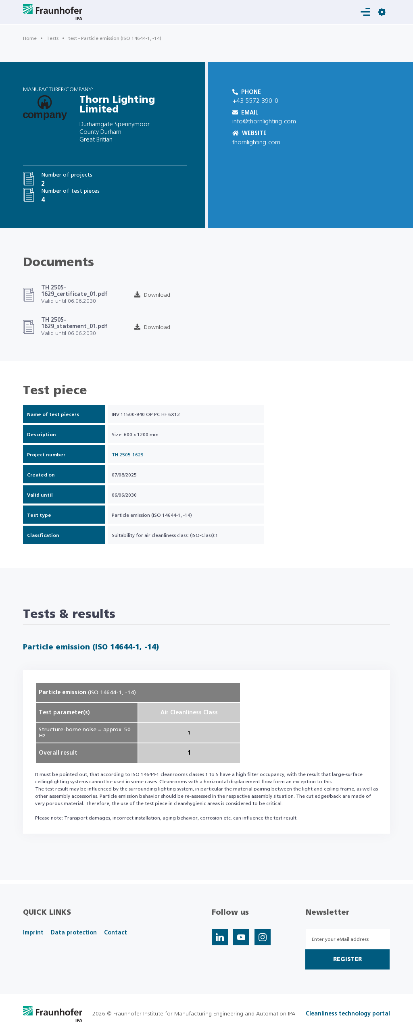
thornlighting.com (256, 142)
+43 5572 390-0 (255, 101)
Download (152, 295)
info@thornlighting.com (264, 121)
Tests (52, 38)
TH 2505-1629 (128, 454)
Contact (115, 933)
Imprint (33, 933)
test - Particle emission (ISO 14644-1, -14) (114, 38)
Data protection (74, 933)
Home (30, 38)
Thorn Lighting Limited (117, 104)
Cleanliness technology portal (348, 1014)
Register (347, 959)
